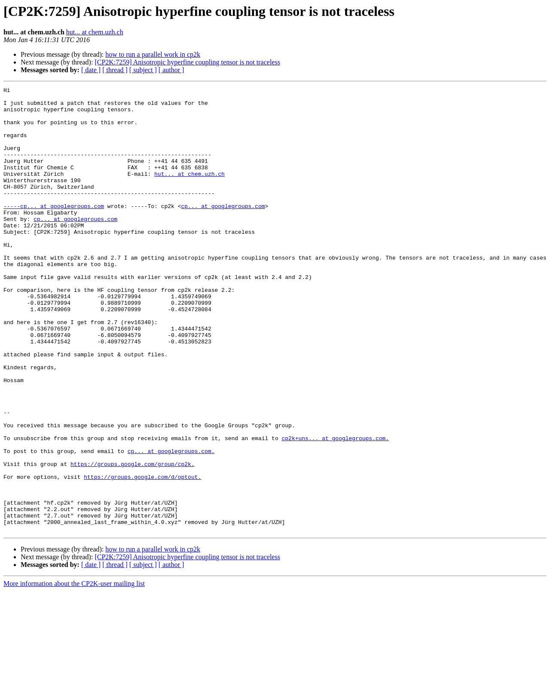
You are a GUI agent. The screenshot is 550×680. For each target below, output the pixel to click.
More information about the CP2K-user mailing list (74, 672)
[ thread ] (115, 70)
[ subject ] (143, 70)
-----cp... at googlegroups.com (53, 230)
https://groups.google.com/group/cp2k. (132, 540)
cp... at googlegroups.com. (171, 524)
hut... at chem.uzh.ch (94, 32)
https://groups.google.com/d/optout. (142, 555)
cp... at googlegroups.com (223, 230)
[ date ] (91, 70)
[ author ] (171, 70)
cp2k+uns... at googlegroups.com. (335, 509)
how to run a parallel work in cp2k (152, 54)
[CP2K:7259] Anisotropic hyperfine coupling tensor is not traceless (187, 62)
